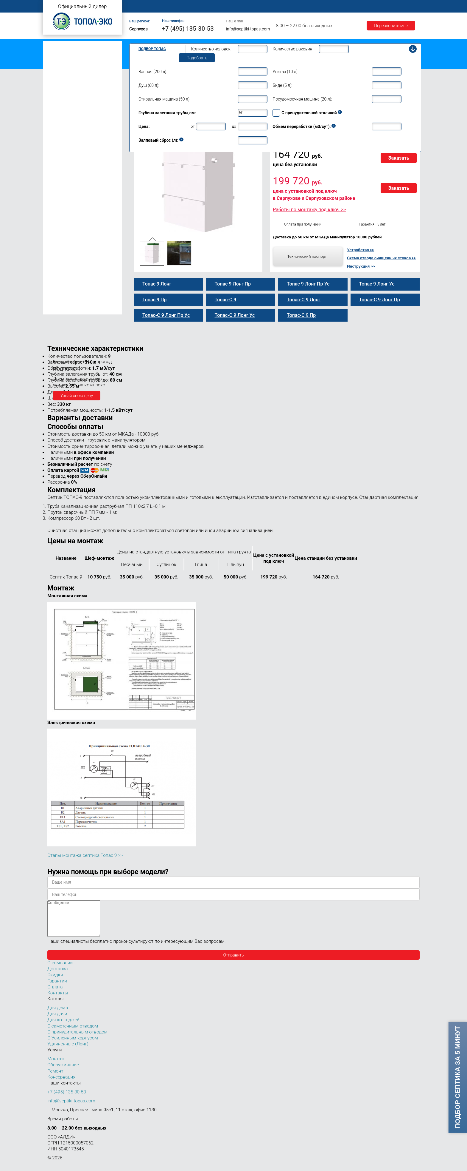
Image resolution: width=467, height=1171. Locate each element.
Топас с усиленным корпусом (74, 64)
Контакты (399, 6)
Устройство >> (360, 249)
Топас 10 (57, 212)
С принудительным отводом (77, 1039)
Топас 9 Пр (63, 148)
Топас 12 (57, 221)
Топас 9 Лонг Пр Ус (71, 199)
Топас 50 (57, 274)
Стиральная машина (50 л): (164, 99)
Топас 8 (56, 126)
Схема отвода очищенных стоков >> (381, 257)
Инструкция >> (361, 266)
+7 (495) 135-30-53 (188, 28)
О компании (170, 6)
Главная (139, 6)
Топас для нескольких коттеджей (78, 240)
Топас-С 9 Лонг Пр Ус (73, 205)
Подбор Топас (152, 49)
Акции (372, 6)
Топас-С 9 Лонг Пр (70, 180)
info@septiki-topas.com (248, 29)
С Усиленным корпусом (72, 1045)
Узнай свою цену (76, 395)
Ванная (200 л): (152, 71)
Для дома (57, 1015)
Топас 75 (57, 282)
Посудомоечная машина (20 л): (302, 99)
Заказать (398, 158)
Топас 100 (58, 301)
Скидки (55, 982)
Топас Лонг (57, 73)
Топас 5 (56, 99)
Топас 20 (57, 248)
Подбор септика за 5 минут (457, 1077)
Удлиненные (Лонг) (67, 1051)
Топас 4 (56, 91)
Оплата (290, 6)
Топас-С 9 (62, 142)
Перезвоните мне (391, 25)
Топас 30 (57, 257)
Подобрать (196, 57)
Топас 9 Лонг (65, 161)
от (193, 126)
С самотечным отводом (72, 1033)
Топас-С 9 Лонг (67, 167)
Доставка (317, 6)
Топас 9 (56, 135)
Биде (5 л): (282, 85)
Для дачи (57, 1021)
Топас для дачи (61, 82)
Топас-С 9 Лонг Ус (70, 193)
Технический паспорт (307, 256)
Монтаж (199, 6)
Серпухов (138, 29)
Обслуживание (233, 6)
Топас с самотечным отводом (75, 45)
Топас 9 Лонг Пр (69, 174)
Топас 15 (57, 230)
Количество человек (211, 49)
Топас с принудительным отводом (79, 55)
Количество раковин (292, 49)
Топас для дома (61, 118)
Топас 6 (56, 108)
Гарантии (346, 6)
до (234, 126)
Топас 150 (58, 309)
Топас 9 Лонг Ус (68, 186)
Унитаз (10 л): (285, 71)
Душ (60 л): (148, 85)
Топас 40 (57, 265)
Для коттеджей (63, 1027)
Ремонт (265, 6)
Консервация (61, 1084)
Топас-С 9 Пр (65, 155)
